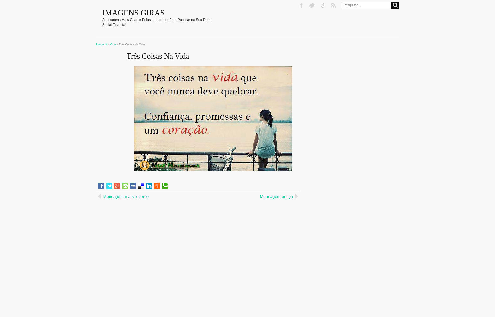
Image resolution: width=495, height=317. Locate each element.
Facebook (302, 5)
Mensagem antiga (276, 196)
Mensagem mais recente (126, 196)
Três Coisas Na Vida (158, 56)
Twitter (312, 5)
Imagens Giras (133, 12)
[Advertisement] (150, 241)
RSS (334, 5)
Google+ (323, 5)
